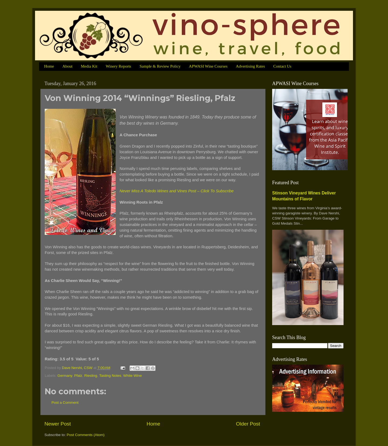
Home (49, 66)
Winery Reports (118, 66)
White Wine (132, 376)
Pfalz (78, 376)
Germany (64, 376)
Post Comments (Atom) (86, 435)
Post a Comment (65, 402)
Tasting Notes (110, 376)
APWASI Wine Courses (208, 66)
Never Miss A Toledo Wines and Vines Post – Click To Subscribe (177, 191)
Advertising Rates (250, 66)
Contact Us (282, 66)
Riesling (90, 376)
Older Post (248, 424)
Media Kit (89, 66)
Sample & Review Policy (160, 66)
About (67, 66)
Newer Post (57, 424)
